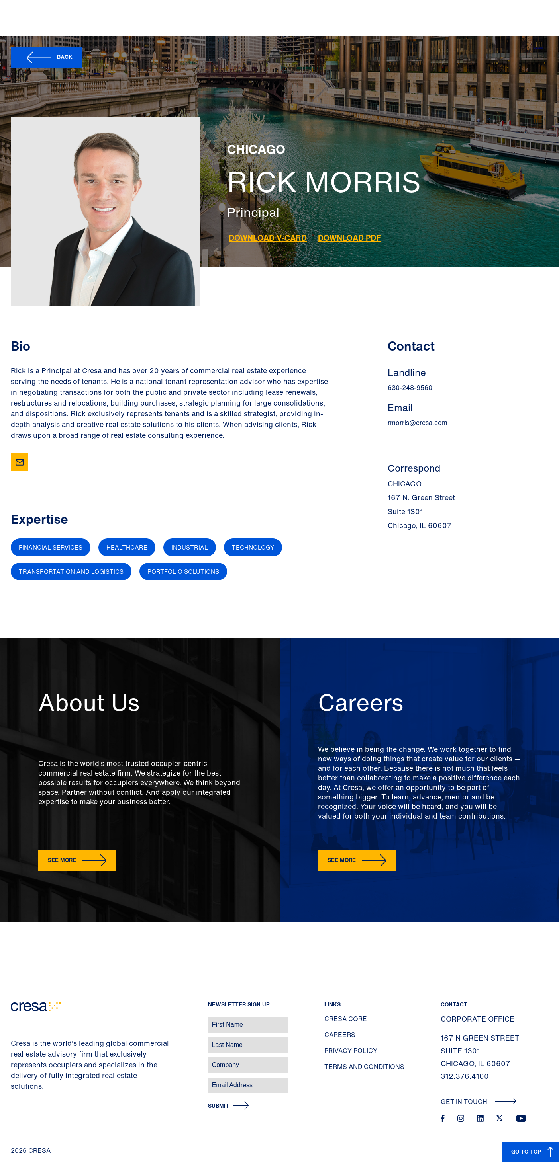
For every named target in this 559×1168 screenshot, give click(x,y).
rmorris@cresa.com (417, 422)
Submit (218, 1105)
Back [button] (65, 57)
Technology (253, 547)
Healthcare (126, 547)
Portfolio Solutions (183, 571)
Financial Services (50, 547)
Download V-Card (268, 238)
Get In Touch (479, 1101)
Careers (339, 1034)
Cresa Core (345, 1019)
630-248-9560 (410, 387)
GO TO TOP (526, 1151)
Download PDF (349, 238)
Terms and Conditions (364, 1066)
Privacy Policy (350, 1050)
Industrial (189, 547)
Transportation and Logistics (71, 571)
